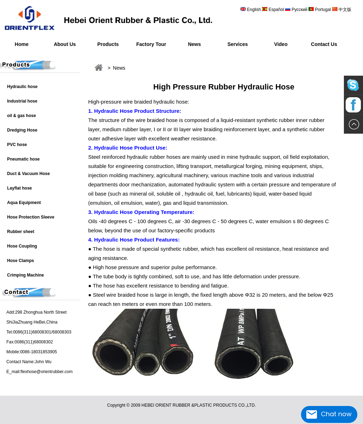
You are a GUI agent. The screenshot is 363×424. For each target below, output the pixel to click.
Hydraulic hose (22, 86)
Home (22, 44)
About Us (65, 44)
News (194, 44)
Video (281, 44)
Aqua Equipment (24, 202)
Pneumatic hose (23, 159)
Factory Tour (151, 44)
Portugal (323, 9)
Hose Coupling (22, 246)
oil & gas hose (21, 115)
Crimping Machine (25, 275)
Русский (299, 9)
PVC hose (17, 144)
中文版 (344, 9)
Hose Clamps (20, 260)
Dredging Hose (22, 130)
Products (108, 44)
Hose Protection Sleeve (30, 217)
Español (276, 9)
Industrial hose (22, 101)
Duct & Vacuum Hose (28, 173)
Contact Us (324, 44)
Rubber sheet (20, 231)
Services (237, 44)
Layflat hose (19, 188)
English (254, 9)
